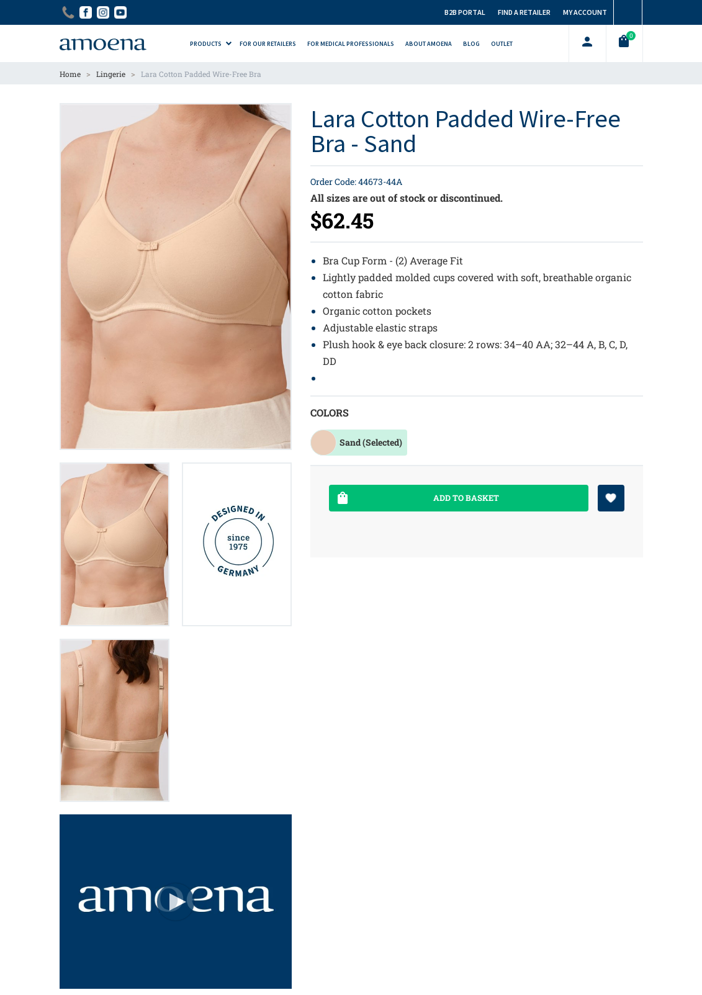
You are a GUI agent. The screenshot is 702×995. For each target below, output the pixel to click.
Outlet (502, 44)
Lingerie (110, 74)
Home (70, 74)
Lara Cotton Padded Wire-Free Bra (201, 74)
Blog (471, 44)
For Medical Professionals (350, 44)
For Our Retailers (268, 44)
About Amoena (428, 44)
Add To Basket (417, 498)
